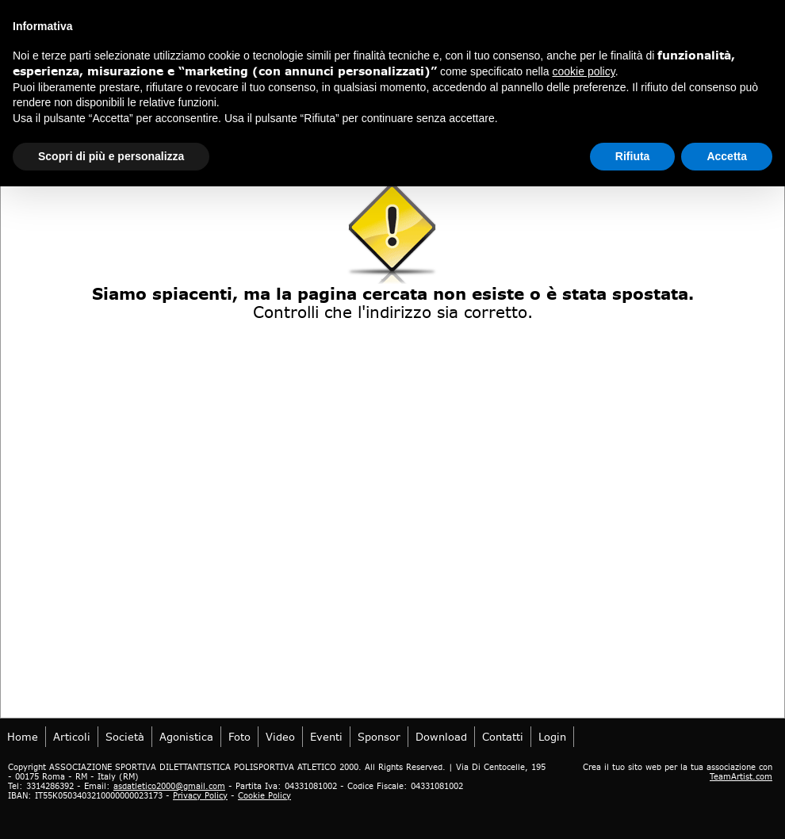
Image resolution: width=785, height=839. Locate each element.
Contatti (502, 736)
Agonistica (186, 736)
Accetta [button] (726, 156)
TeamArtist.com (741, 776)
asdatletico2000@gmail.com (169, 786)
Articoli (71, 736)
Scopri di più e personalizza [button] (111, 156)
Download (441, 736)
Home (22, 736)
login (552, 736)
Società (124, 736)
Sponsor (379, 736)
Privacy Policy (200, 795)
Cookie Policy (264, 795)
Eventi (326, 736)
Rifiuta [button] (632, 156)
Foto (239, 736)
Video (280, 736)
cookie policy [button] (584, 71)
